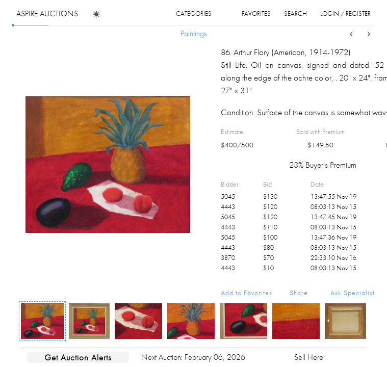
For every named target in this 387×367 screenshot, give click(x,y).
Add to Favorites (246, 292)
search (295, 13)
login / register (345, 13)
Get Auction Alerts (78, 357)
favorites (256, 13)
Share (299, 292)
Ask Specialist (352, 292)
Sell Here (308, 357)
